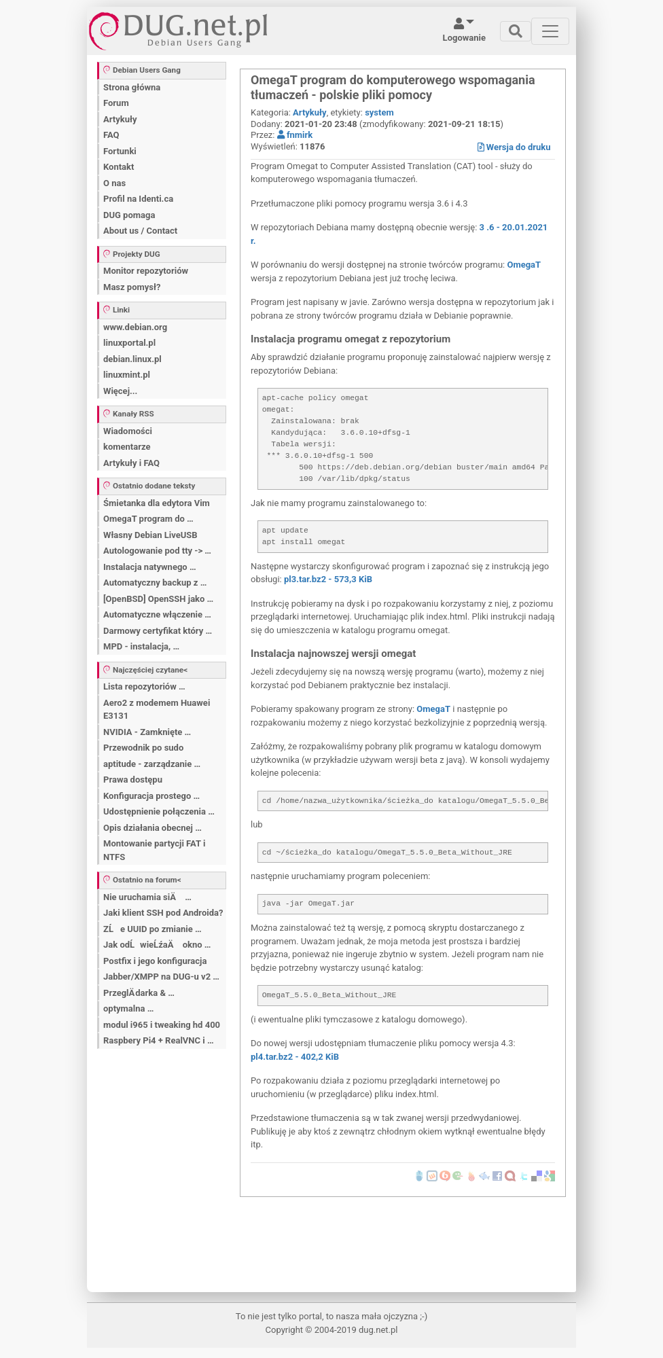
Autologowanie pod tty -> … (157, 551)
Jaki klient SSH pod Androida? (163, 913)
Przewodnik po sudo (143, 748)
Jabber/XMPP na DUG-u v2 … (161, 976)
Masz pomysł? (131, 287)
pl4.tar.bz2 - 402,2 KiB (295, 1057)
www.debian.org (135, 327)
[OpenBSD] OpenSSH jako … (158, 599)
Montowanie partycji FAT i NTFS (154, 850)
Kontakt (118, 167)
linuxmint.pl (126, 375)
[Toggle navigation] (515, 31)
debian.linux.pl (132, 359)
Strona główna (131, 87)
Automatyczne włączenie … (157, 614)
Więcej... (120, 391)
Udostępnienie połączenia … (159, 811)
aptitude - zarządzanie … (151, 764)
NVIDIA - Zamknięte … (147, 732)
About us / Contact (140, 231)
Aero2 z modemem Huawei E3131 (156, 709)
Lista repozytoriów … (144, 686)
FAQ (111, 135)
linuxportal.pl (129, 343)
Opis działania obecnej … (152, 828)
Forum (116, 103)
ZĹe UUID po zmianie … (152, 929)
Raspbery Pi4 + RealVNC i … (158, 1040)
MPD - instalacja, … (141, 646)
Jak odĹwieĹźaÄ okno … (157, 945)
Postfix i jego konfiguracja (155, 961)
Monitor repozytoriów (145, 271)
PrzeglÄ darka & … (139, 993)
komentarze (127, 447)
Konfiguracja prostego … (151, 796)
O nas (114, 183)
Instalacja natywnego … (149, 567)
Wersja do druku (514, 147)
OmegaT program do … (148, 519)
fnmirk (295, 135)
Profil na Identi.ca (138, 199)
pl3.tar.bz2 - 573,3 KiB (328, 579)
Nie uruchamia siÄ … (147, 897)
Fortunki (120, 151)
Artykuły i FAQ (131, 463)
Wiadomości (127, 431)
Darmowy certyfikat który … (157, 631)
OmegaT (524, 265)
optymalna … (128, 1008)
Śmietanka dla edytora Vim (156, 503)
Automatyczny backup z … (155, 582)
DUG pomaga (129, 215)
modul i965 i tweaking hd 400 (161, 1025)
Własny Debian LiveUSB (150, 535)
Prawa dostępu (132, 779)
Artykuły (120, 119)
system (379, 112)
